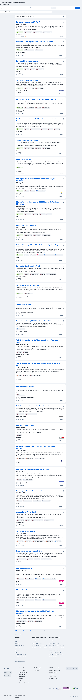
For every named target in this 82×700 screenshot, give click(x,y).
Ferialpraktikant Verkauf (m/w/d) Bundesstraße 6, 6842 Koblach (36, 447)
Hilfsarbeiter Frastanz (53, 656)
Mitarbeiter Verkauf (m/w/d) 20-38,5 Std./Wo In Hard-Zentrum (35, 612)
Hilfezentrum (22, 680)
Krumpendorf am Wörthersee (20, 656)
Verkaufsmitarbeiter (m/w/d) (26, 531)
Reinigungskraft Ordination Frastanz (39, 647)
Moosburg (17, 650)
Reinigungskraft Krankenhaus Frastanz (40, 645)
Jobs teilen (36, 670)
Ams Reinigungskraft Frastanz (55, 652)
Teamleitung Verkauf (23, 305)
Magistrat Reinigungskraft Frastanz (56, 654)
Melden (61, 36)
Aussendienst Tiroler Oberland (27, 512)
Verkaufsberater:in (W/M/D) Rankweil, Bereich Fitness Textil (37, 321)
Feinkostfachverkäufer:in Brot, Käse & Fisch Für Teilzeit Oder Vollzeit (38, 120)
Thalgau (16, 641)
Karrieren (21, 678)
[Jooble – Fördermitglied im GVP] (75, 688)
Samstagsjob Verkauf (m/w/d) (27, 225)
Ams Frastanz (34, 641)
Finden (77, 8)
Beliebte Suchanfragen (20, 634)
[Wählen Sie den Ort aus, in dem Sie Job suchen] (43, 8)
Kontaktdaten (22, 676)
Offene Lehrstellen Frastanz (54, 650)
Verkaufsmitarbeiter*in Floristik (27, 285)
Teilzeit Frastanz (52, 648)
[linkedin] (76, 668)
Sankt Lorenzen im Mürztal (20, 654)
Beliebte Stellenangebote (20, 661)
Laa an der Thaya (18, 639)
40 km (54, 8)
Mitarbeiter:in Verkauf (24, 569)
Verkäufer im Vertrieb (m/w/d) (27, 80)
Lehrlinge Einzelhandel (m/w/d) (27, 61)
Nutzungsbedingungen (9, 695)
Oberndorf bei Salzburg (19, 645)
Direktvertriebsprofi (23, 159)
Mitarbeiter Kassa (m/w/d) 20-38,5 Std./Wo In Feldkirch (36, 99)
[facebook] (67, 668)
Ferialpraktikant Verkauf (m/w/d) (28, 22)
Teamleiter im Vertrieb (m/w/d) (27, 140)
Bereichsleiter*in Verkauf (25, 387)
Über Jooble (22, 670)
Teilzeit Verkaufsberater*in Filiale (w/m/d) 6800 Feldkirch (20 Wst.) (38, 341)
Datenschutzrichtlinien (20, 695)
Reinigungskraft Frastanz (37, 639)
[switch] (64, 16)
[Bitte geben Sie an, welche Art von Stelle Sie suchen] (14, 8)
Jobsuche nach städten (20, 663)
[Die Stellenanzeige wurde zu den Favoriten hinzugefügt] (63, 22)
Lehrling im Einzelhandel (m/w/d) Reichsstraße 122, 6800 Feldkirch (36, 180)
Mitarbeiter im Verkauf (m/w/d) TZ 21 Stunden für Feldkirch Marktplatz (37, 203)
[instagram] (70, 668)
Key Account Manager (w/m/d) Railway (30, 551)
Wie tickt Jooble (23, 672)
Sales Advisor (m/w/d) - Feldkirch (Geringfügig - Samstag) (37, 245)
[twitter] (73, 668)
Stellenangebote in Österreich (26, 682)
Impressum (17, 697)
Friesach (16, 648)
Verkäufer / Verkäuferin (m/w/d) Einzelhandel (32, 470)
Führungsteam (22, 674)
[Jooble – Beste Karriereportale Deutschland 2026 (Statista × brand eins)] (66, 688)
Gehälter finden (52, 676)
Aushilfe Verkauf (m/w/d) (25, 425)
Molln (16, 652)
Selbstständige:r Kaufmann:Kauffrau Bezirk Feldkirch (35, 406)
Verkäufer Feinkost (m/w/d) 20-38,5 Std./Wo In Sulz (34, 42)
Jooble (76, 696)
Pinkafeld (17, 643)
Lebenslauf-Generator (54, 678)
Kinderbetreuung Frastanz (37, 643)
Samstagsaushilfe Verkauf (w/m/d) (29, 491)
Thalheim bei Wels (18, 647)
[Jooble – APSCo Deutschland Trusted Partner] (58, 688)
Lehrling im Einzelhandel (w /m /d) (28, 266)
